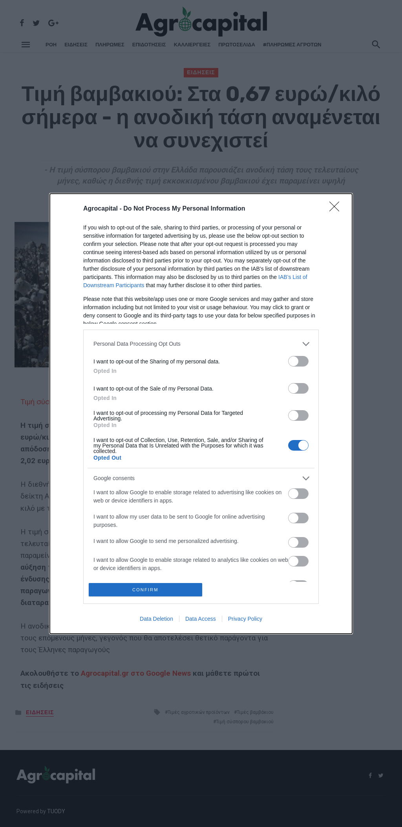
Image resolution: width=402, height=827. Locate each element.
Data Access (200, 620)
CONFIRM (147, 589)
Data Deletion (156, 620)
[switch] (298, 359)
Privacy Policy (245, 620)
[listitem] (201, 342)
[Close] (336, 207)
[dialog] (201, 413)
